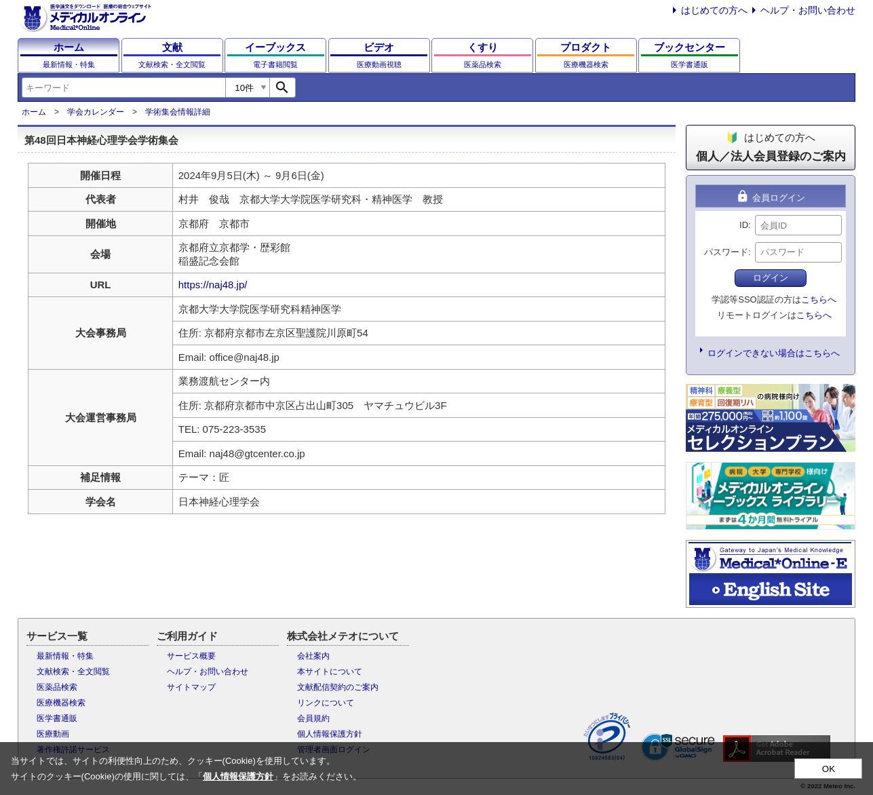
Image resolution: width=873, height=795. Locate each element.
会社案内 (313, 656)
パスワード (726, 252)
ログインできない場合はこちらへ (773, 353)
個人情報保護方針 (329, 734)
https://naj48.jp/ (213, 284)
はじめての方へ (714, 10)
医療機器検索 (61, 702)
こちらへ (818, 299)
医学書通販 (57, 718)
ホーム (34, 112)
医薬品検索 (57, 687)
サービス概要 (191, 656)
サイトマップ (191, 687)
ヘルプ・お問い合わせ (807, 10)
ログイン (770, 278)
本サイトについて (329, 671)
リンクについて (325, 702)
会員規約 (313, 718)
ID (743, 225)
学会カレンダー (95, 112)
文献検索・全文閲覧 (73, 671)
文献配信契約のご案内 (338, 687)
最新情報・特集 (65, 656)
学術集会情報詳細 (177, 112)
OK (828, 769)
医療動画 (53, 734)
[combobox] (123, 87)
